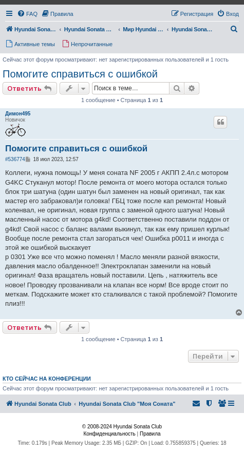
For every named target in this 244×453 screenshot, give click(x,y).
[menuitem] (27, 14)
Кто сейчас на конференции (47, 379)
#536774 (15, 159)
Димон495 (17, 113)
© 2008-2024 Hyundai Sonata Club (122, 426)
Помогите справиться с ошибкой (80, 74)
